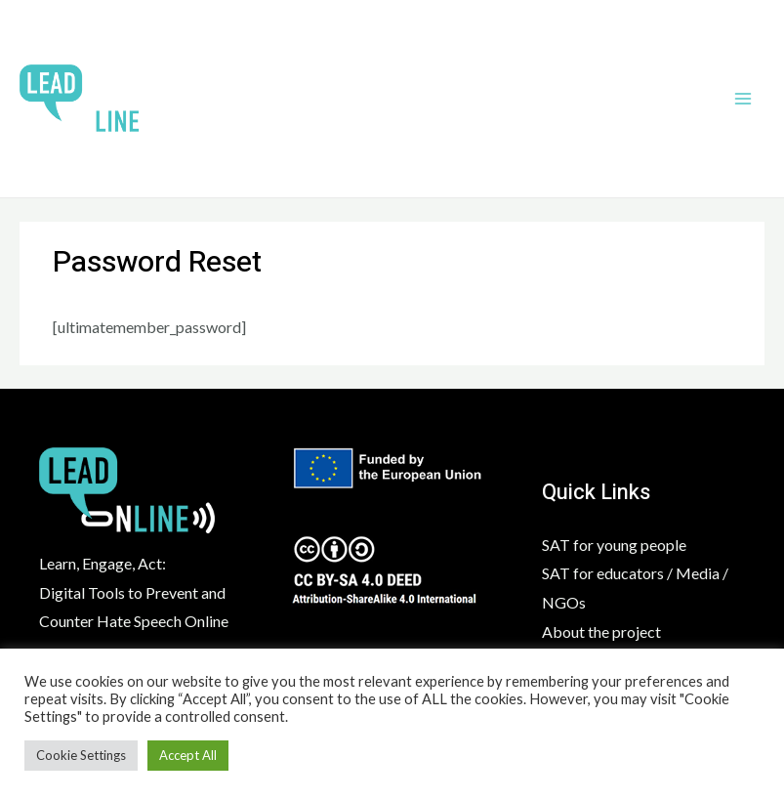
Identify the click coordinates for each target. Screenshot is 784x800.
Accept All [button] (188, 755)
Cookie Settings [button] (81, 755)
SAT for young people (614, 544)
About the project (601, 631)
